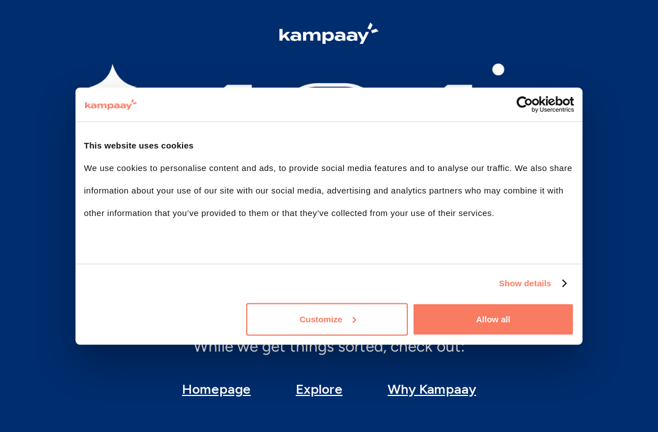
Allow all (493, 318)
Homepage (216, 389)
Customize (328, 318)
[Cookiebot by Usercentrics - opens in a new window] (524, 104)
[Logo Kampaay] (329, 34)
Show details (525, 283)
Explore (319, 389)
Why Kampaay (432, 389)
